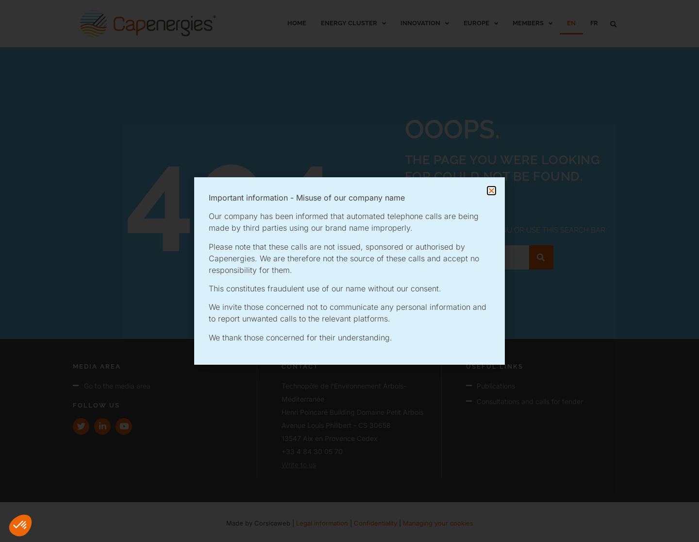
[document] (349, 271)
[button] (20, 525)
